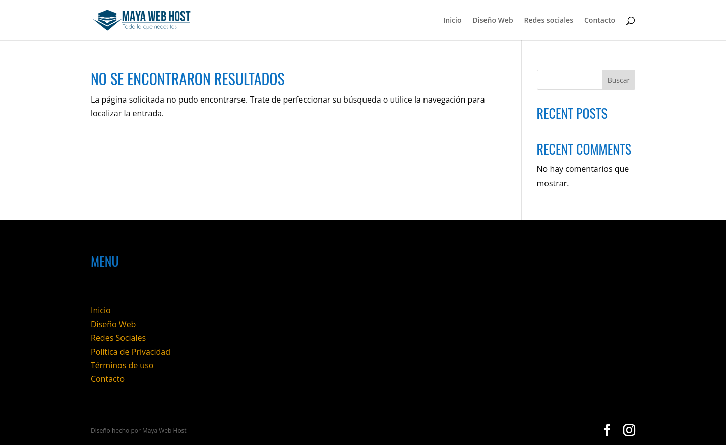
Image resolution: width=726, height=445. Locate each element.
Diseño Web (492, 21)
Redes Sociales (118, 337)
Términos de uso (122, 365)
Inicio (452, 21)
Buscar (619, 80)
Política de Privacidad (130, 351)
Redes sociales (548, 21)
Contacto (599, 21)
